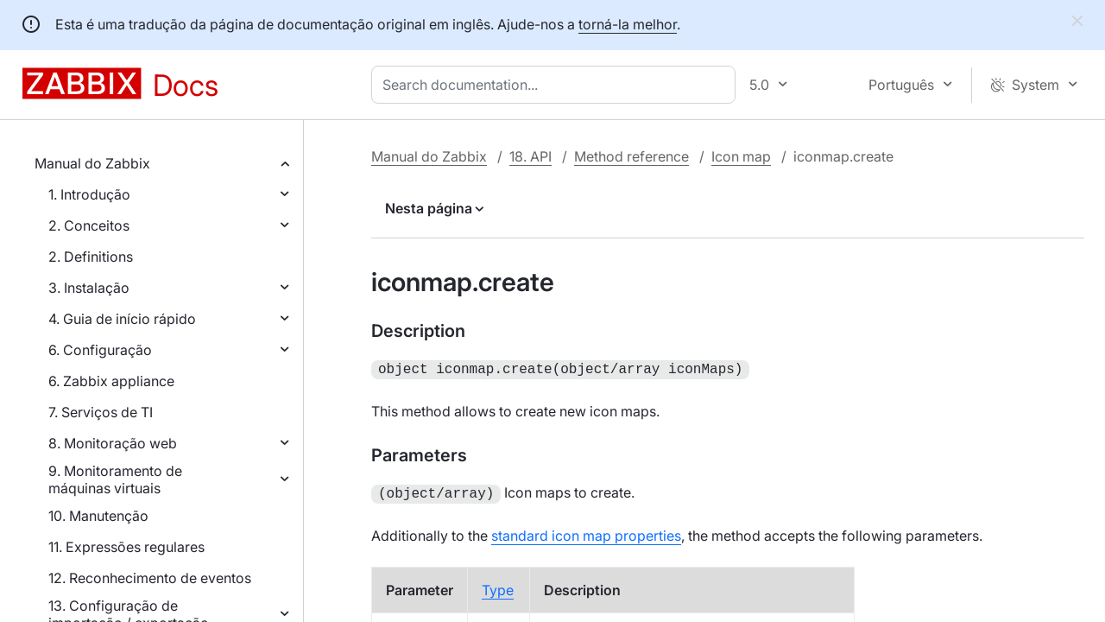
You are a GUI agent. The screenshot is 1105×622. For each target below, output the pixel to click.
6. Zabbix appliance (111, 381)
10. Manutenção (98, 515)
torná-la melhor (627, 24)
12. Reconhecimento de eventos (149, 578)
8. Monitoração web (112, 443)
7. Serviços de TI (100, 412)
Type (498, 586)
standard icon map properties (586, 532)
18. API (530, 156)
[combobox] (556, 84)
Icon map (741, 156)
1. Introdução (89, 194)
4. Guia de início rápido (122, 318)
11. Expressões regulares (126, 546)
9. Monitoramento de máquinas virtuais (115, 479)
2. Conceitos (88, 225)
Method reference (631, 156)
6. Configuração (100, 350)
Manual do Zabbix (92, 163)
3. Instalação (88, 287)
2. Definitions (90, 256)
